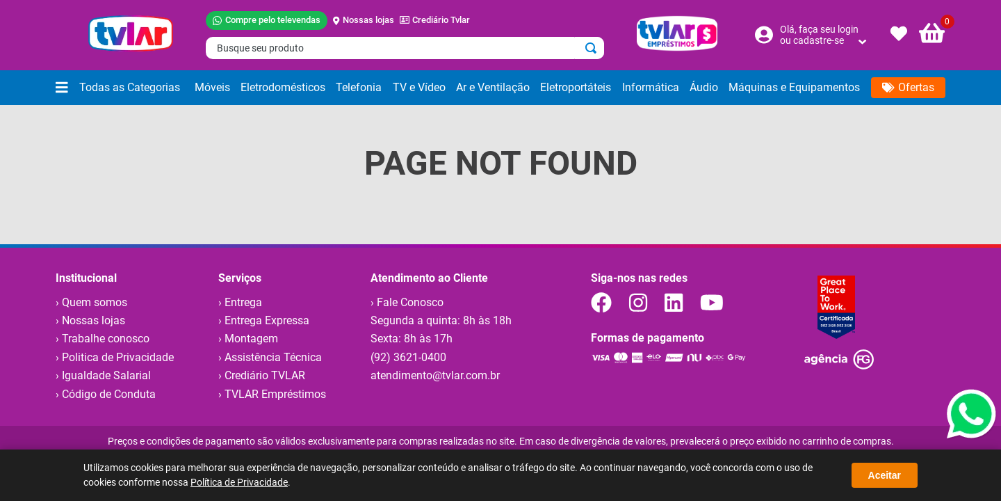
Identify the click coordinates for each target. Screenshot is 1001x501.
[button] (122, 87)
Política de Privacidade (239, 482)
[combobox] (405, 48)
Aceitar (884, 475)
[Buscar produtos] (593, 48)
